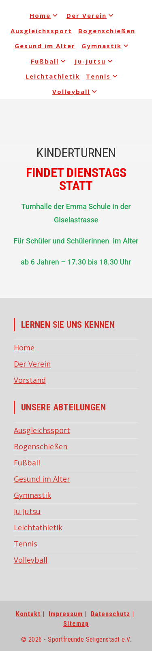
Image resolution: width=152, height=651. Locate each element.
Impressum (66, 614)
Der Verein (91, 15)
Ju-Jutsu (95, 61)
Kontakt (28, 614)
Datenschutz (110, 614)
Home (45, 15)
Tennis (103, 76)
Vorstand (30, 380)
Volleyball (76, 92)
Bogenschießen (106, 31)
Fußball (50, 61)
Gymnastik (106, 46)
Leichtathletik (53, 76)
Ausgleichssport (41, 31)
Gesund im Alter (45, 46)
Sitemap (76, 624)
